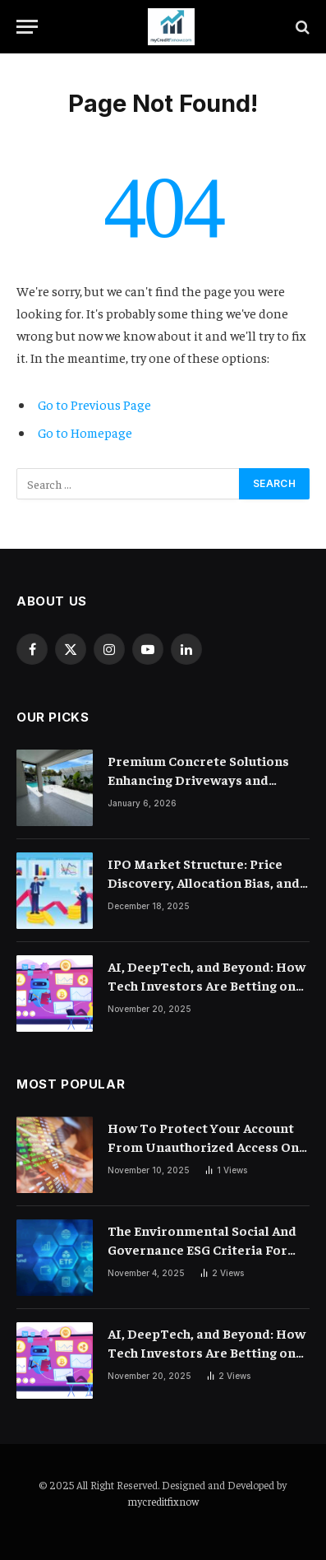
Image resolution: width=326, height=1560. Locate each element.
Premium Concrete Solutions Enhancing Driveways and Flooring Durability (198, 779)
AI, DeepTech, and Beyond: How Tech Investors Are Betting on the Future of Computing (206, 985)
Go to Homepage (85, 432)
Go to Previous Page (94, 404)
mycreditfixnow (163, 1501)
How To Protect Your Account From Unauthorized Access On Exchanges (203, 1146)
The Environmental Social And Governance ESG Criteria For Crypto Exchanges (202, 1249)
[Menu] (27, 26)
